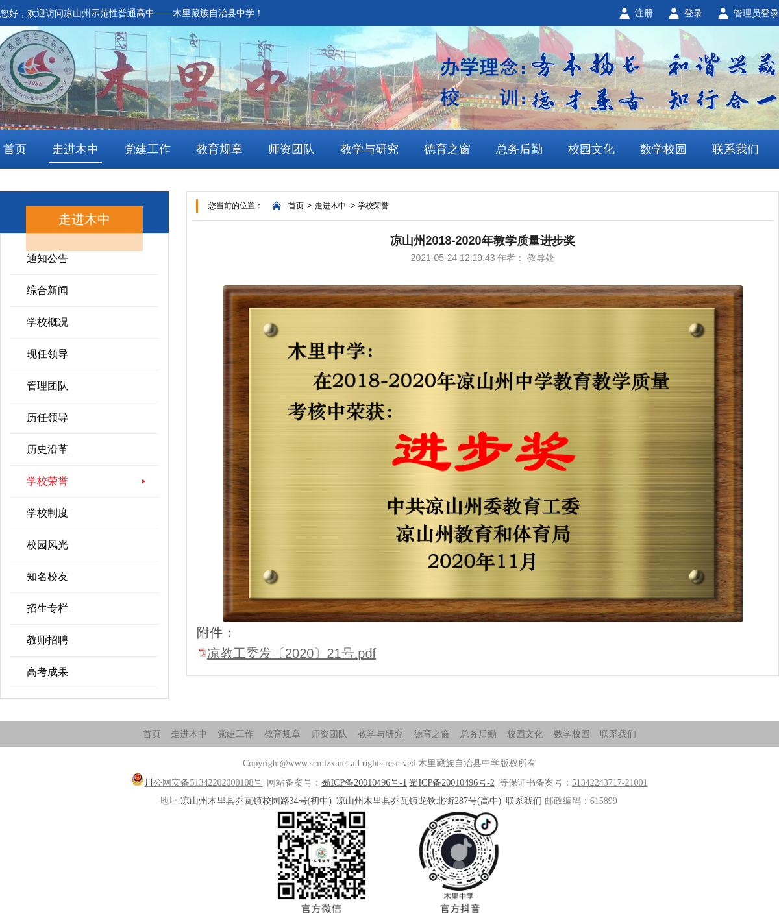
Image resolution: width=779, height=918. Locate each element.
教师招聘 (47, 640)
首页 (15, 149)
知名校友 (47, 576)
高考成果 (47, 671)
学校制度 (47, 512)
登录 (693, 13)
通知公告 (47, 258)
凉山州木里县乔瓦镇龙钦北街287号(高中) (418, 801)
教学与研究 (369, 149)
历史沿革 (47, 449)
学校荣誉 (47, 481)
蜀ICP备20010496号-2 (451, 783)
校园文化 (591, 149)
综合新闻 (47, 290)
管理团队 (47, 385)
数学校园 (663, 149)
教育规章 (219, 149)
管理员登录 (756, 13)
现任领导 (47, 353)
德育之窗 (447, 149)
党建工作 (147, 149)
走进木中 (75, 149)
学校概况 (47, 322)
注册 (644, 13)
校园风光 (47, 544)
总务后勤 (519, 149)
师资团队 (291, 149)
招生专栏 (47, 608)
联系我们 (735, 149)
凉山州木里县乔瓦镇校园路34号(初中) (256, 801)
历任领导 (47, 417)
